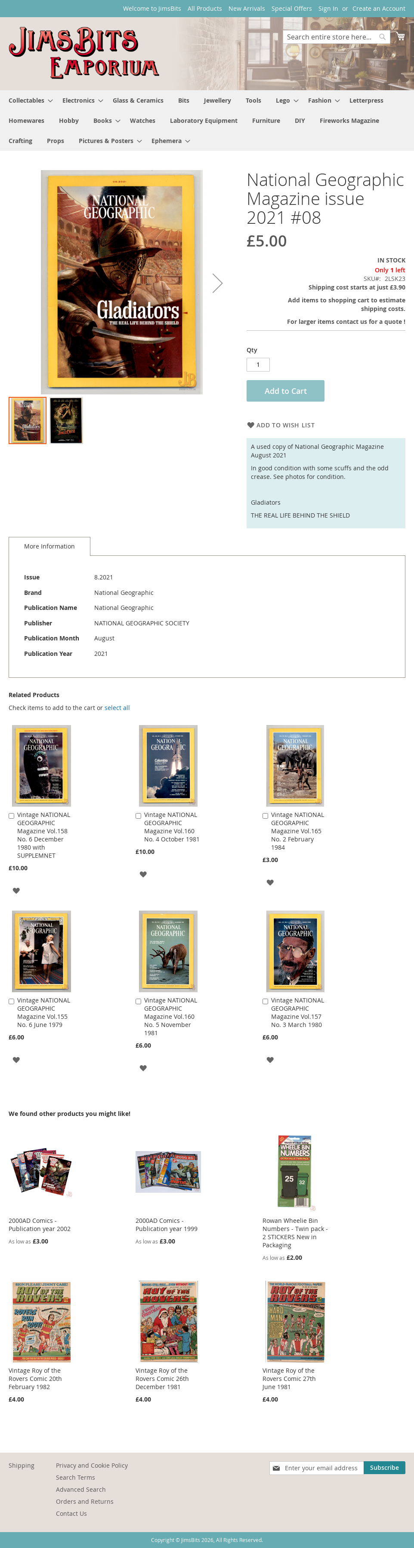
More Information (49, 546)
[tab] (49, 546)
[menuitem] (28, 100)
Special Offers (292, 8)
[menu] (207, 120)
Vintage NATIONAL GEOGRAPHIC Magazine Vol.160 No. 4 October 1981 (172, 827)
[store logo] (84, 53)
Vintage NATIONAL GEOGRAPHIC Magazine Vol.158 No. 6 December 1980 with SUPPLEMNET (43, 835)
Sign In (328, 8)
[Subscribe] (384, 1467)
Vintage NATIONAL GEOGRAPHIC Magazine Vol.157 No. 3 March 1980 (297, 1012)
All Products (205, 8)
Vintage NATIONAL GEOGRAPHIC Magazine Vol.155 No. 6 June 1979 (43, 1012)
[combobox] (336, 37)
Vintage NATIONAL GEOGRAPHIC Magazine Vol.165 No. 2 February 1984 (297, 831)
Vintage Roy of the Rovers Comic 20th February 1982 (35, 1378)
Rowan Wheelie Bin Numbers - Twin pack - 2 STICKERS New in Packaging (295, 1232)
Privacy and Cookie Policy (92, 1465)
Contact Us (71, 1513)
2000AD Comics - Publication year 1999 (167, 1224)
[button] (66, 420)
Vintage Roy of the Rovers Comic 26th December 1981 (162, 1378)
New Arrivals (247, 8)
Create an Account (378, 8)
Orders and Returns (85, 1501)
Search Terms (75, 1477)
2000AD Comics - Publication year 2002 (40, 1224)
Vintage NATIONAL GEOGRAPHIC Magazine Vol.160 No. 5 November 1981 (170, 1016)
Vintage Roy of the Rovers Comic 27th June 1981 (289, 1378)
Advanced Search (81, 1489)
